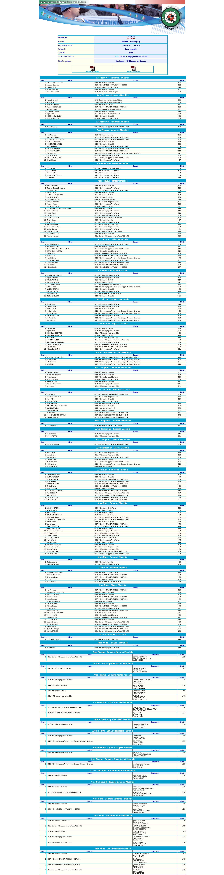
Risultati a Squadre (133, 70)
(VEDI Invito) (131, 38)
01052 (117, 57)
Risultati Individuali (92, 70)
